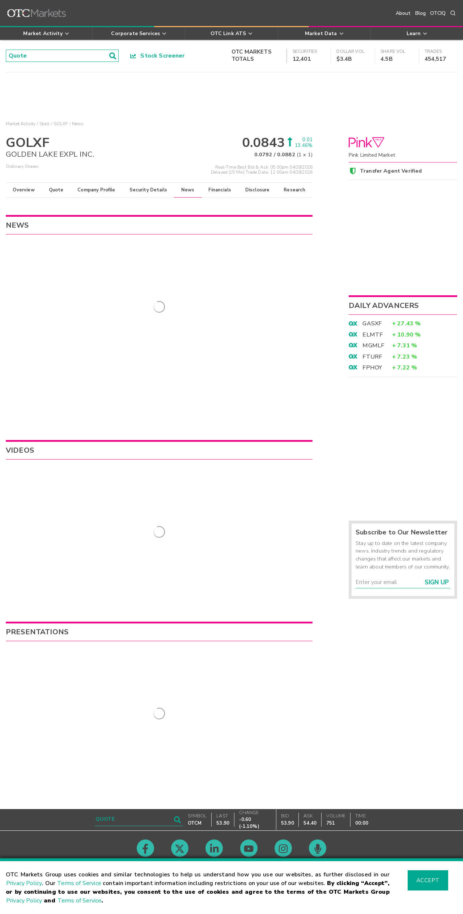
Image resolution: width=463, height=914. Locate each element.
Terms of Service (79, 883)
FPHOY (372, 368)
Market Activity (20, 124)
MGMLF (373, 346)
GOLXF (61, 124)
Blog (420, 13)
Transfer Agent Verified (391, 170)
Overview (23, 190)
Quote (56, 190)
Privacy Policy (24, 883)
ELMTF (372, 335)
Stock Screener (157, 56)
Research (294, 190)
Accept (427, 880)
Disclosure (257, 190)
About (403, 13)
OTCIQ (438, 13)
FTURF (372, 357)
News (188, 190)
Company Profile (96, 190)
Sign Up (437, 582)
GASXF (372, 323)
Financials (219, 190)
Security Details (148, 190)
